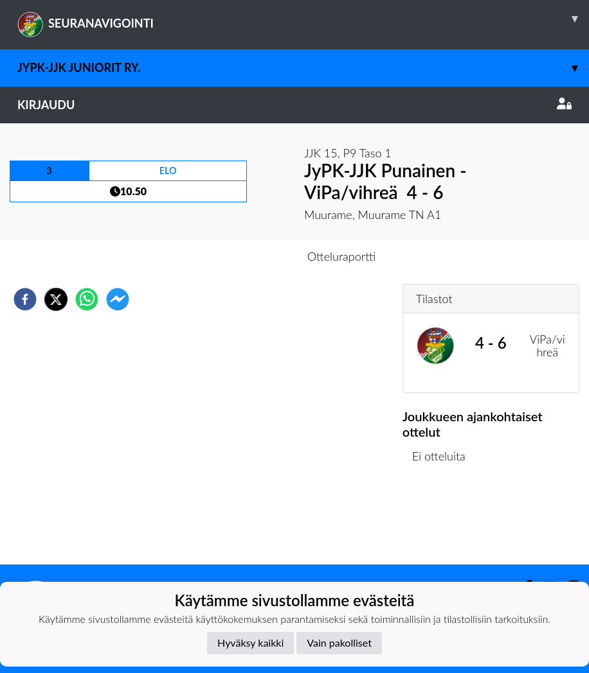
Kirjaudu (294, 105)
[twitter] (56, 299)
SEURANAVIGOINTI (303, 18)
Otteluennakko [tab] (250, 256)
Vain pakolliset (339, 642)
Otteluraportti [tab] (341, 256)
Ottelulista (444, 521)
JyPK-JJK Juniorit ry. (303, 67)
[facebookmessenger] (117, 299)
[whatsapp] (86, 299)
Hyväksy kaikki (250, 642)
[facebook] (25, 299)
